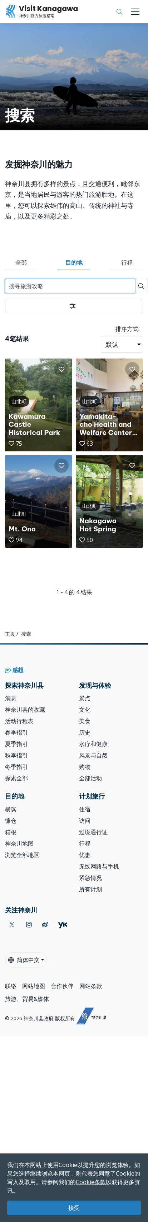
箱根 (10, 832)
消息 (10, 698)
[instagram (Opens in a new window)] (29, 924)
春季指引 (16, 732)
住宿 (84, 809)
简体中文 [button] (24, 960)
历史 (84, 732)
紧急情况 (90, 878)
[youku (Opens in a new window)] (62, 924)
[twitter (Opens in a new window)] (12, 924)
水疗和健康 (93, 744)
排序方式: (127, 329)
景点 (84, 698)
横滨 (10, 809)
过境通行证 (93, 832)
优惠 (84, 855)
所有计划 (90, 889)
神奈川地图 (19, 843)
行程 (127, 262)
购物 (84, 767)
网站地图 (33, 986)
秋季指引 (16, 755)
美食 (84, 721)
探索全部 (16, 778)
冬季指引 (16, 767)
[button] (61, 369)
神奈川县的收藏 (25, 709)
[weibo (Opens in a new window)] (45, 924)
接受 (74, 1208)
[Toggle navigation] (135, 12)
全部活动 (90, 778)
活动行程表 (19, 721)
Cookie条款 (91, 1182)
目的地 (74, 262)
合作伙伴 (62, 986)
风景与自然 (93, 755)
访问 (84, 821)
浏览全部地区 (22, 855)
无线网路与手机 (99, 866)
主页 (10, 633)
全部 (21, 262)
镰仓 (10, 821)
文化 (84, 709)
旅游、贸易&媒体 (27, 999)
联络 (10, 986)
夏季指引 (16, 744)
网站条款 (90, 986)
